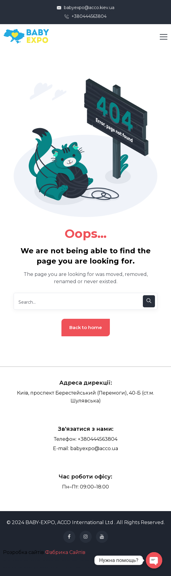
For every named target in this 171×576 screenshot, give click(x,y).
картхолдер (30, 567)
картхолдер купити (51, 567)
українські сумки (106, 567)
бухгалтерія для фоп (98, 560)
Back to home (85, 327)
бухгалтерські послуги (101, 553)
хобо (78, 567)
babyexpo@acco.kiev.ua (85, 7)
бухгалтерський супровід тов (65, 560)
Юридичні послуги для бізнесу (132, 560)
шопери (88, 567)
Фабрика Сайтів (65, 552)
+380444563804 (85, 16)
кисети (69, 567)
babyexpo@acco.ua (94, 448)
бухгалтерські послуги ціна (134, 553)
